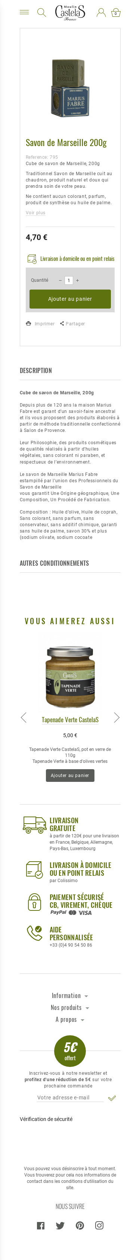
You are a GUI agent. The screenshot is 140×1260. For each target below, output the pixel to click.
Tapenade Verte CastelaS (70, 719)
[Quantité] (69, 280)
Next (117, 716)
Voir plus (36, 212)
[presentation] (70, 1140)
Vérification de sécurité (46, 1119)
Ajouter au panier (70, 299)
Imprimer (40, 323)
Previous (23, 716)
